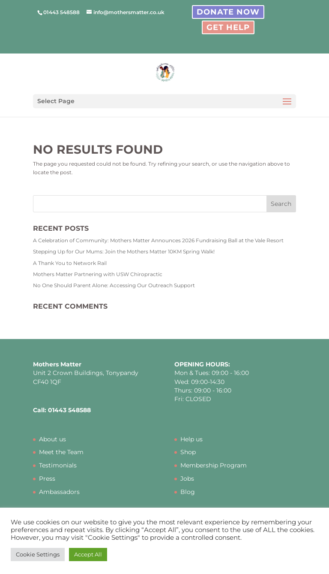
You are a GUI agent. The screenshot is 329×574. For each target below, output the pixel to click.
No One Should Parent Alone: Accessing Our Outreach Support (114, 285)
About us (52, 439)
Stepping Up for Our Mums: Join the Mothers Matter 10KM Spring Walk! (124, 251)
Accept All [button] (88, 554)
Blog (187, 492)
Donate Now (228, 12)
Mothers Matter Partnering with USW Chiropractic (97, 274)
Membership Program (213, 465)
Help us (191, 439)
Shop (188, 452)
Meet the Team (61, 452)
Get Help (228, 27)
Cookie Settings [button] (38, 554)
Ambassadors (59, 492)
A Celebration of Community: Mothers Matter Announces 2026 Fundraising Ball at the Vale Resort (158, 240)
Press (47, 478)
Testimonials (58, 465)
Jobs (187, 478)
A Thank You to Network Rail (70, 263)
